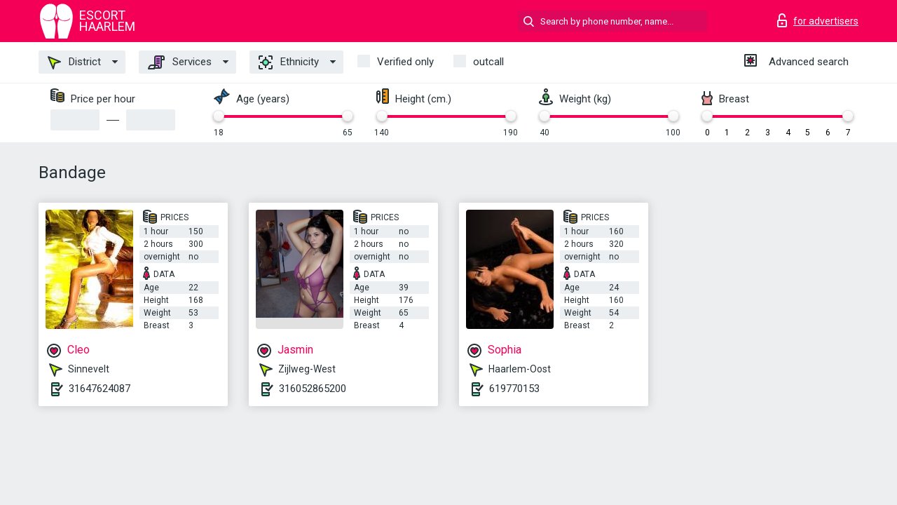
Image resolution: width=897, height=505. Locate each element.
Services (180, 62)
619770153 (514, 388)
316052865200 (312, 388)
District (74, 62)
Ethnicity (289, 62)
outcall (488, 61)
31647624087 (99, 388)
